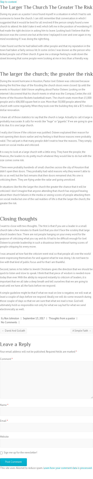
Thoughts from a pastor (62, 318)
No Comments (9, 322)
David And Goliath (13, 330)
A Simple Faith (81, 330)
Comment (6, 359)
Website (4, 436)
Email (4, 421)
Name (4, 405)
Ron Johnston (11, 318)
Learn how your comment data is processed (67, 468)
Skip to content (8, 2)
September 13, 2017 (34, 318)
